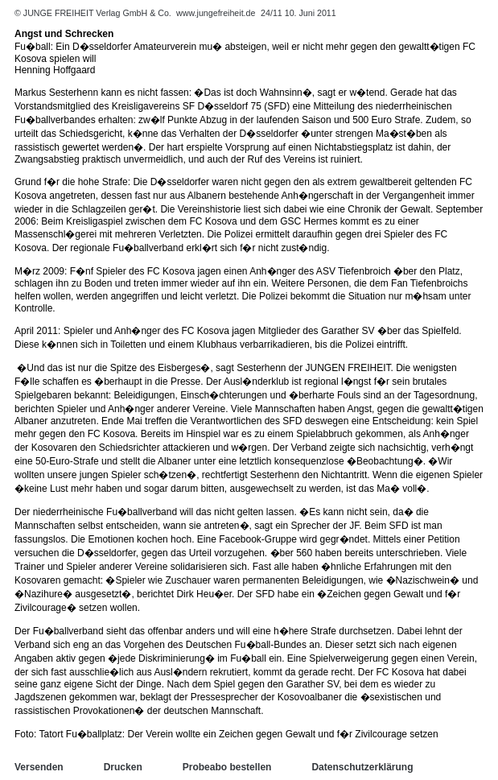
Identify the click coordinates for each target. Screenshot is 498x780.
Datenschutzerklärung (362, 767)
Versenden (39, 767)
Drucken (123, 767)
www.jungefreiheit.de (215, 13)
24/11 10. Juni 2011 (298, 13)
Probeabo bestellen (227, 767)
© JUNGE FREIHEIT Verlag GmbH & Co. (94, 13)
